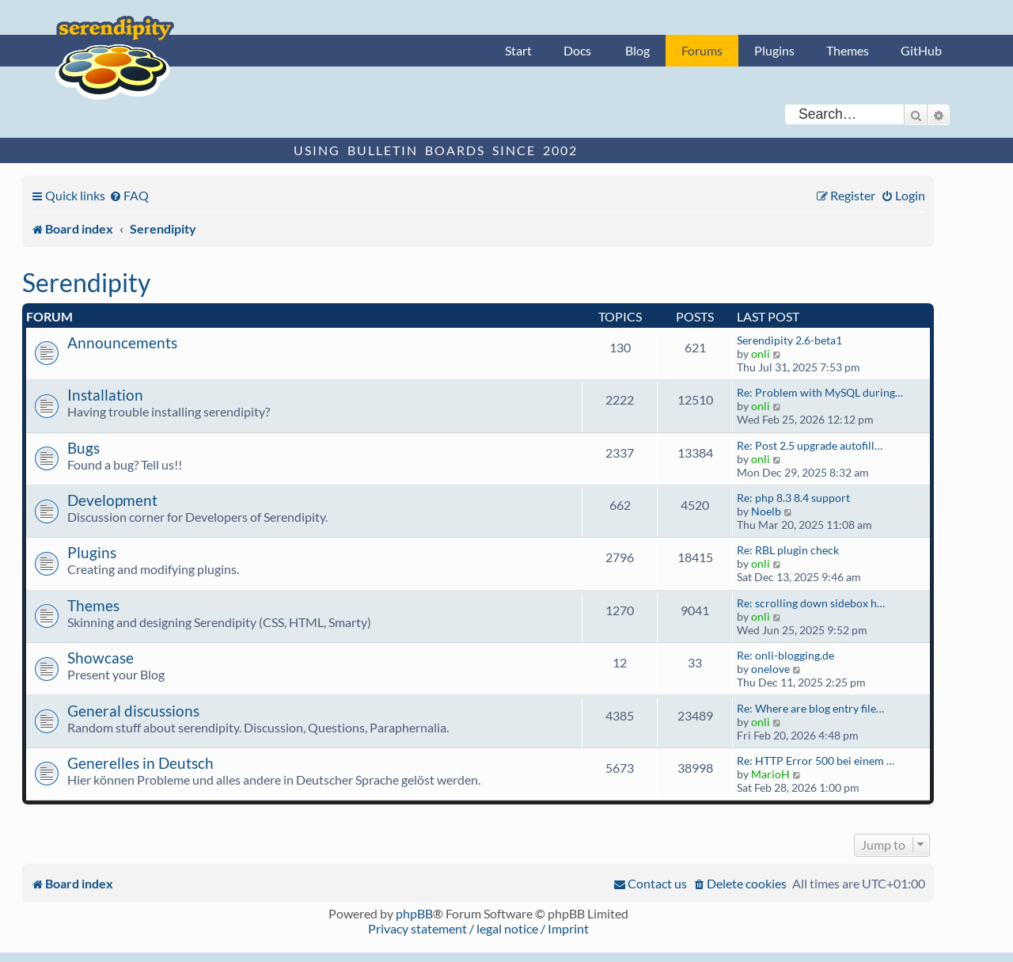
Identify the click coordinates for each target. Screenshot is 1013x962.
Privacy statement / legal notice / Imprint (478, 928)
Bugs (83, 448)
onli (760, 353)
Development (112, 500)
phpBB (414, 913)
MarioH (770, 774)
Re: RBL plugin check (788, 550)
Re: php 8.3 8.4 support (793, 497)
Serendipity (86, 282)
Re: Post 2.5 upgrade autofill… (809, 445)
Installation (105, 395)
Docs (577, 50)
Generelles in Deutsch (140, 763)
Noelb (766, 511)
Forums (702, 50)
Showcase (100, 657)
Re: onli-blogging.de (785, 655)
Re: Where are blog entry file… (810, 708)
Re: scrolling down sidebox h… (811, 603)
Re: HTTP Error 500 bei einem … (815, 760)
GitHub (921, 50)
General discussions (133, 711)
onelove (770, 668)
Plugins (774, 50)
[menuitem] (129, 195)
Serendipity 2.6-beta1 (789, 340)
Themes (847, 50)
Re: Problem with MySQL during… (820, 392)
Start (518, 50)
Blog (637, 50)
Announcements (122, 342)
